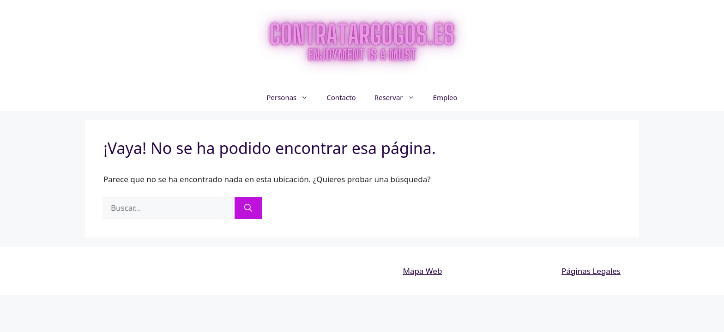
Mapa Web (422, 271)
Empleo (445, 97)
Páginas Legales (591, 271)
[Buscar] (248, 208)
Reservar (399, 97)
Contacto (341, 97)
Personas (291, 97)
